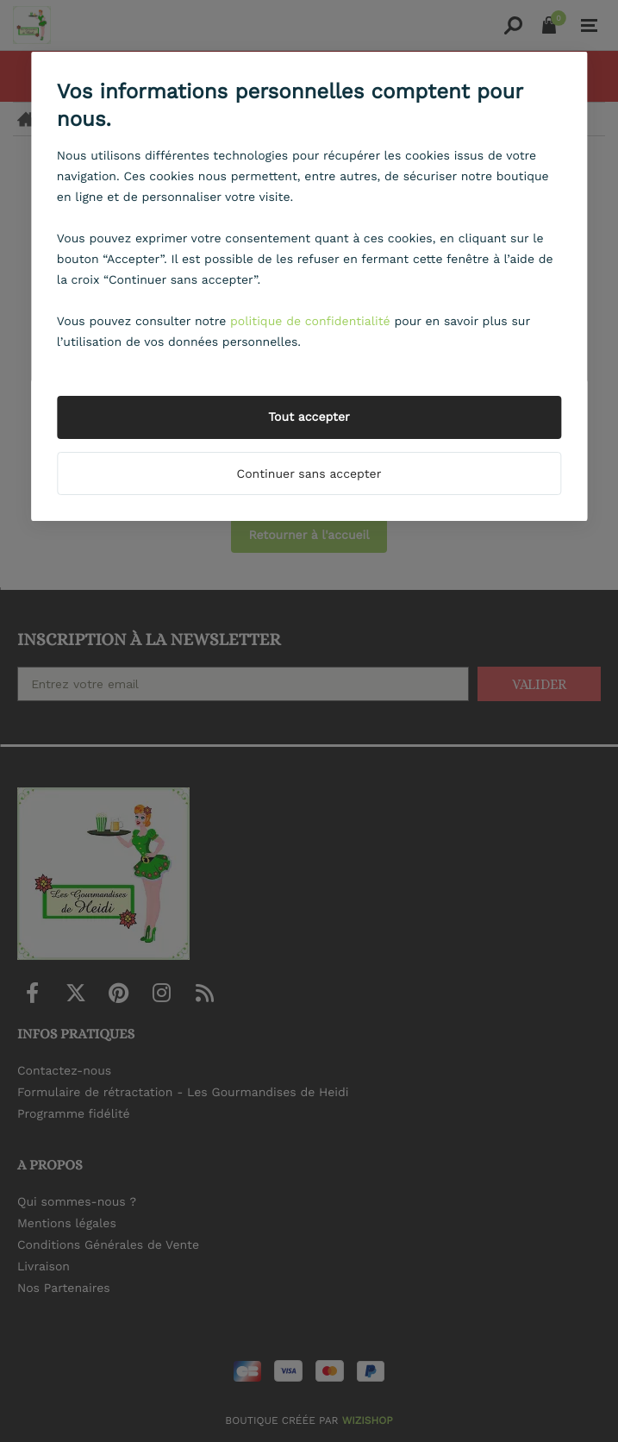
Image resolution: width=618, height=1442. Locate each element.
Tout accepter (309, 417)
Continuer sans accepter (309, 474)
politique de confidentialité (310, 322)
